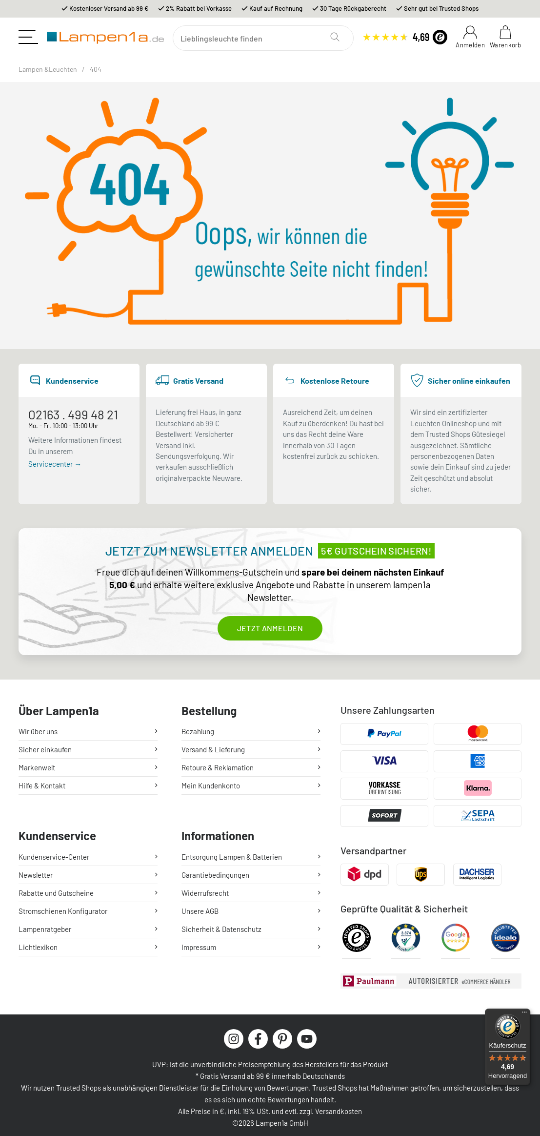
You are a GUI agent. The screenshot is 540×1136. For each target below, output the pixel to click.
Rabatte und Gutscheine (56, 892)
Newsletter (36, 874)
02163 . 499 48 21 (73, 414)
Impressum (198, 947)
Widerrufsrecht (205, 892)
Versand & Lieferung (213, 749)
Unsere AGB (200, 911)
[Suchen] (263, 38)
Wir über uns (38, 731)
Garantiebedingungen (215, 874)
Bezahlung (197, 731)
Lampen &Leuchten (48, 69)
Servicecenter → (54, 463)
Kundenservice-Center (54, 856)
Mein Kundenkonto (210, 785)
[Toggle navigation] (28, 37)
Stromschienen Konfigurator (63, 911)
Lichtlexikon (38, 947)
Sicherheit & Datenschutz (221, 929)
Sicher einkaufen (45, 749)
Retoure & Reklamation (217, 767)
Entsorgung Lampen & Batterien (231, 856)
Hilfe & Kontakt (42, 785)
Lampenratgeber (45, 929)
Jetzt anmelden (270, 628)
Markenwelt (37, 767)
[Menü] (524, 1014)
